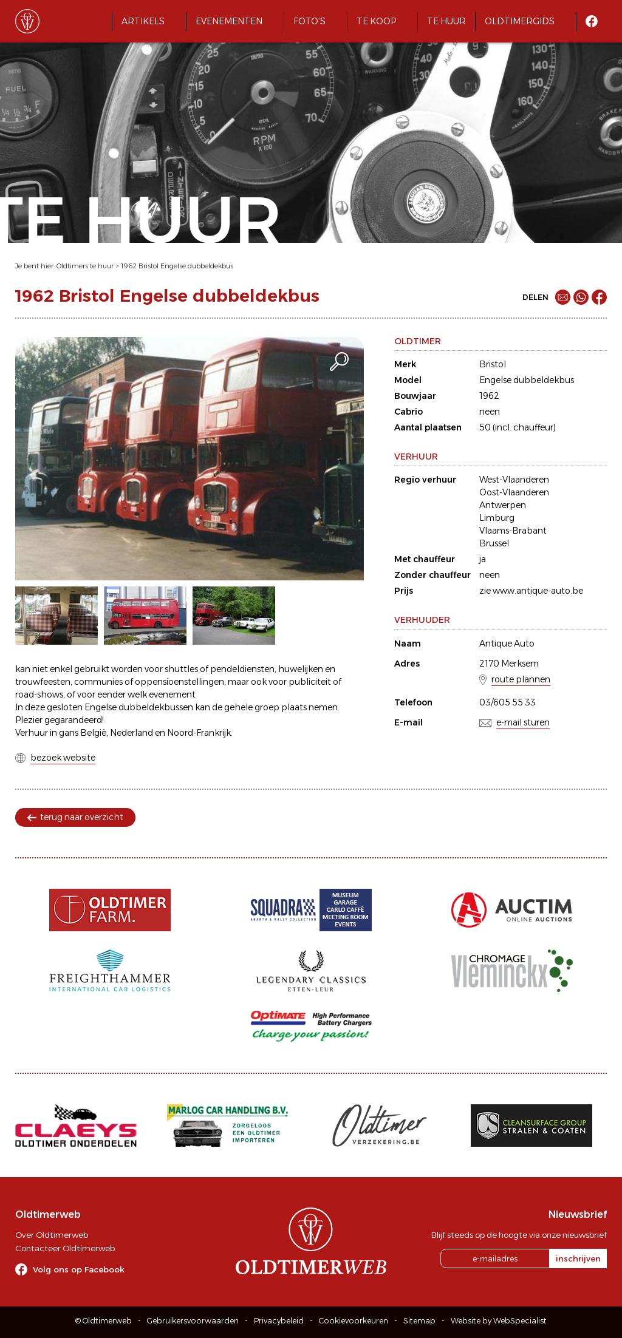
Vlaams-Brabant (513, 530)
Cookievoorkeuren (353, 1320)
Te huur (446, 21)
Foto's (309, 21)
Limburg (496, 517)
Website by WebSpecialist (499, 1320)
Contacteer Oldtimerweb (65, 1248)
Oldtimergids (520, 21)
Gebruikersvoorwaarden (193, 1320)
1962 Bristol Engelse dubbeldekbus (177, 266)
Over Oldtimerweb (51, 1235)
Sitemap (419, 1320)
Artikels (143, 21)
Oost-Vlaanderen (514, 492)
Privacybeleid (279, 1320)
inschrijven (578, 1258)
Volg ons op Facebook (79, 1269)
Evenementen (229, 21)
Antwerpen (502, 505)
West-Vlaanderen (514, 479)
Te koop (376, 21)
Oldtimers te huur (85, 266)
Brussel (494, 543)
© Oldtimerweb (103, 1320)
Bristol (492, 364)
